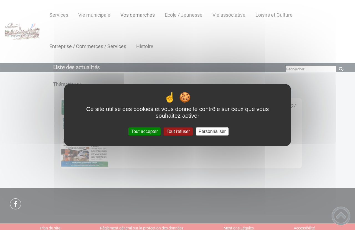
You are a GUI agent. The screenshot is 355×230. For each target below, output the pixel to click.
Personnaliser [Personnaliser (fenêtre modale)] (212, 131)
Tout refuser (178, 131)
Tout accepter (144, 131)
